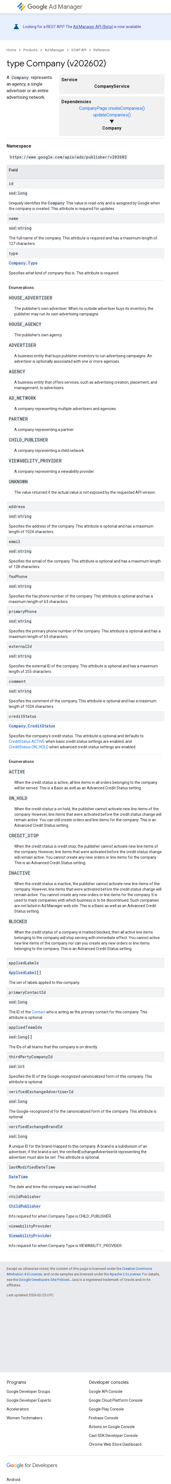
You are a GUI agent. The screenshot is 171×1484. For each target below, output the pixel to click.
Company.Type (23, 263)
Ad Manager (54, 6)
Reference (101, 50)
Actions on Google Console (112, 1427)
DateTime (18, 1176)
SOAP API (78, 50)
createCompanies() (126, 108)
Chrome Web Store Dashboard (115, 1444)
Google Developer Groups (28, 1391)
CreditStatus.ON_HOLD (29, 747)
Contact (38, 1012)
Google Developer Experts (29, 1400)
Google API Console (105, 1391)
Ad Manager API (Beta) (93, 26)
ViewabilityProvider (30, 1235)
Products (30, 50)
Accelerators (18, 1409)
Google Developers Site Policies (44, 1280)
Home (11, 50)
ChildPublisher (25, 1206)
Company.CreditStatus (32, 726)
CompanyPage (93, 108)
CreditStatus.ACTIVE (27, 741)
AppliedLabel (22, 972)
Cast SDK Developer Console (113, 1435)
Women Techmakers (24, 1418)
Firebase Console (103, 1418)
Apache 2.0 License (125, 1274)
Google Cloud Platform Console (116, 1400)
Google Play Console (106, 1409)
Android (13, 1479)
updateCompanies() (112, 115)
